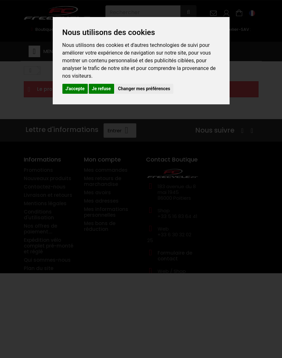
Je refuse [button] (101, 88)
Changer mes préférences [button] (144, 88)
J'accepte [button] (75, 88)
